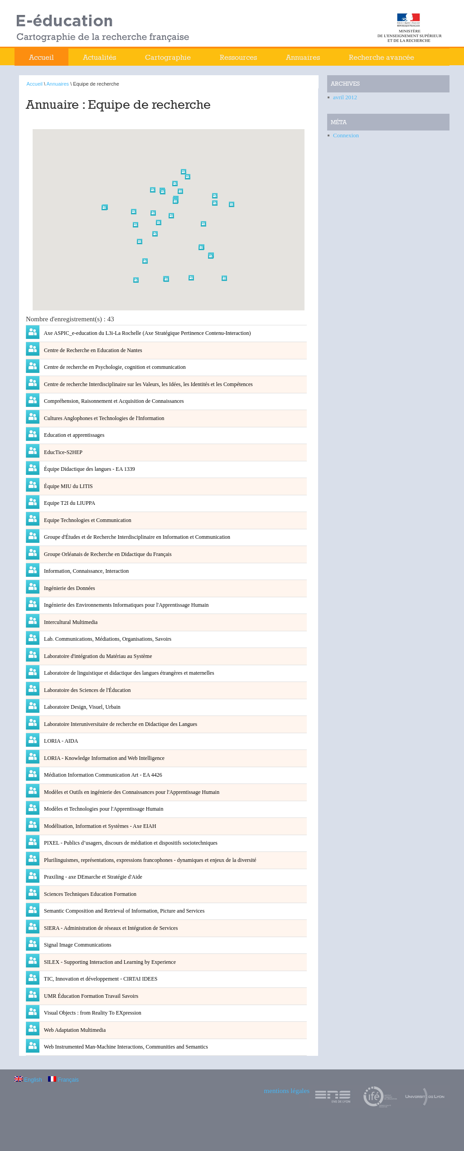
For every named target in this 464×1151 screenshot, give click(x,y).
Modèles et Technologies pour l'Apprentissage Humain (103, 809)
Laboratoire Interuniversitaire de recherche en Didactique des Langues (120, 724)
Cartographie (168, 57)
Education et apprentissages (73, 435)
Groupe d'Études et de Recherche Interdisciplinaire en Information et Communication (136, 537)
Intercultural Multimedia (70, 622)
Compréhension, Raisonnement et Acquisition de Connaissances (113, 401)
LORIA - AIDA (60, 741)
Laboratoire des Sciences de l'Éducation (86, 690)
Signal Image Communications (77, 945)
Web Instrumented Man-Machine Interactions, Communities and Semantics (125, 1047)
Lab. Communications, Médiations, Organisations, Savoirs (107, 639)
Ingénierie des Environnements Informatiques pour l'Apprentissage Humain (125, 605)
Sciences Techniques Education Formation (89, 894)
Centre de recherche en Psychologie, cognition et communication (114, 367)
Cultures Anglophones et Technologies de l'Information (103, 418)
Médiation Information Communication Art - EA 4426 (102, 775)
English (28, 1080)
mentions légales (286, 1090)
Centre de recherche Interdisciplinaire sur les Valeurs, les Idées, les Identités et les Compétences (148, 384)
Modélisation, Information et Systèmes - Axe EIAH (99, 826)
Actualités (99, 57)
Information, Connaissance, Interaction (86, 571)
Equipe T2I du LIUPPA (69, 503)
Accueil (41, 57)
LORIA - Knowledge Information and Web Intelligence (103, 758)
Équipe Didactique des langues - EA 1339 (89, 469)
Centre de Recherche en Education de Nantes (92, 350)
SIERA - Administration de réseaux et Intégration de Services (110, 928)
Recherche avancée (381, 57)
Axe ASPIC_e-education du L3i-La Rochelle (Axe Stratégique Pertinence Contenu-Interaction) (147, 333)
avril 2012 (345, 97)
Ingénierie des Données (69, 588)
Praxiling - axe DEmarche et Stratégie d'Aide (92, 877)
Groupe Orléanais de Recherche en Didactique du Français (107, 554)
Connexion (346, 135)
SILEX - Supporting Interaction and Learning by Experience (109, 962)
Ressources (238, 57)
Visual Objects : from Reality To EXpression (92, 1013)
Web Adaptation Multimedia (74, 1030)
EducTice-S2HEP (62, 452)
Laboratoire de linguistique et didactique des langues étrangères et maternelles (128, 673)
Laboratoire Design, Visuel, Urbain (82, 707)
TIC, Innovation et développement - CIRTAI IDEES (100, 979)
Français (63, 1080)
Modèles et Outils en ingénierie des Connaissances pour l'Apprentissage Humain (131, 792)
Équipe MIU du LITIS (68, 486)
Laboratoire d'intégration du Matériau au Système (97, 656)
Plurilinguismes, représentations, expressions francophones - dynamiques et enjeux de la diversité (149, 860)
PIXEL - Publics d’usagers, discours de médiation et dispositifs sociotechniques (130, 843)
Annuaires (303, 57)
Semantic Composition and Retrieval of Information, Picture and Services (123, 911)
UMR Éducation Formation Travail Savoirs (90, 996)
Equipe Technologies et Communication (87, 520)
